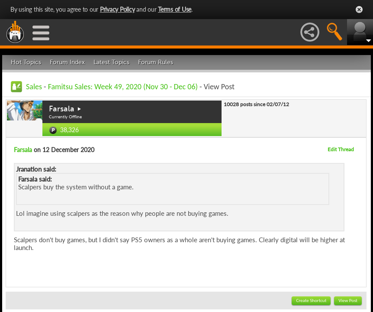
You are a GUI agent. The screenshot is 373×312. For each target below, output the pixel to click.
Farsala (61, 109)
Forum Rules (155, 62)
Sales (34, 86)
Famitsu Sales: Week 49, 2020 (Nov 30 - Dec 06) (123, 86)
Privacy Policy (117, 9)
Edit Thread (341, 149)
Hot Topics (26, 62)
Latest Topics (111, 62)
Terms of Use (174, 9)
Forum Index (67, 62)
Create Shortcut (311, 300)
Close (359, 9)
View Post (347, 300)
